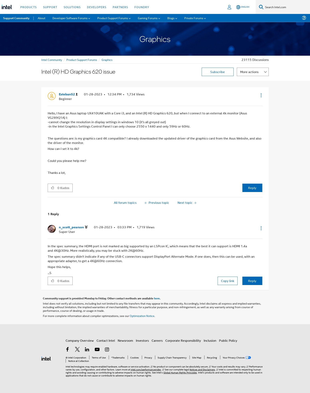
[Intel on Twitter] (77, 349)
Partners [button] (120, 7)
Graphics (107, 59)
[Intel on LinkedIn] (87, 349)
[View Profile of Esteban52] (68, 94)
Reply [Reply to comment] (252, 280)
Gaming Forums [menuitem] (148, 18)
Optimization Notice (142, 316)
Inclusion (210, 340)
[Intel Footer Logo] (46, 358)
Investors (142, 340)
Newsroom (125, 340)
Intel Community (51, 59)
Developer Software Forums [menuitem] (70, 18)
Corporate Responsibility (183, 340)
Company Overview (80, 340)
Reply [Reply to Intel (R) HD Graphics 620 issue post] (252, 187)
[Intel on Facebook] (67, 349)
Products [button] (28, 7)
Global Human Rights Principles (180, 372)
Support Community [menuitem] (16, 18)
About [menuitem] (41, 18)
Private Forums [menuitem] (193, 18)
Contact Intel (106, 340)
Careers (157, 340)
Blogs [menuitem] (171, 18)
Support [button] (50, 7)
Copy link (227, 280)
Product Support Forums (81, 59)
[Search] (261, 6)
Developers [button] (96, 7)
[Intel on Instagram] (107, 349)
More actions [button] (249, 71)
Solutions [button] (72, 7)
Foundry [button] (141, 7)
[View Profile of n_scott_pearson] (73, 227)
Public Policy (228, 340)
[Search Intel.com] (287, 7)
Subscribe (217, 71)
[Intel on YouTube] (97, 349)
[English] (242, 7)
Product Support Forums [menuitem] (112, 18)
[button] (261, 95)
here (157, 298)
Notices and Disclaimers (202, 369)
